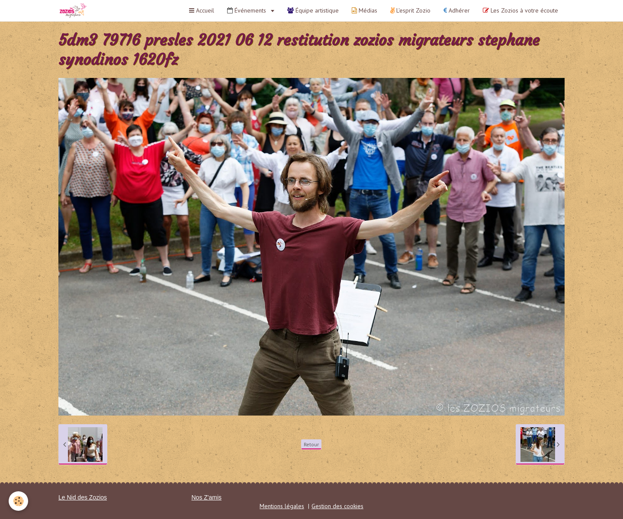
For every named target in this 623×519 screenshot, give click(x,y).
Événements (247, 10)
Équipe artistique (313, 10)
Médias (364, 10)
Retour (311, 444)
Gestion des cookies (337, 506)
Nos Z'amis (207, 497)
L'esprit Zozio (410, 10)
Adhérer (456, 10)
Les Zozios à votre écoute (520, 10)
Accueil (201, 10)
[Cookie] (18, 501)
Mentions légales (282, 506)
